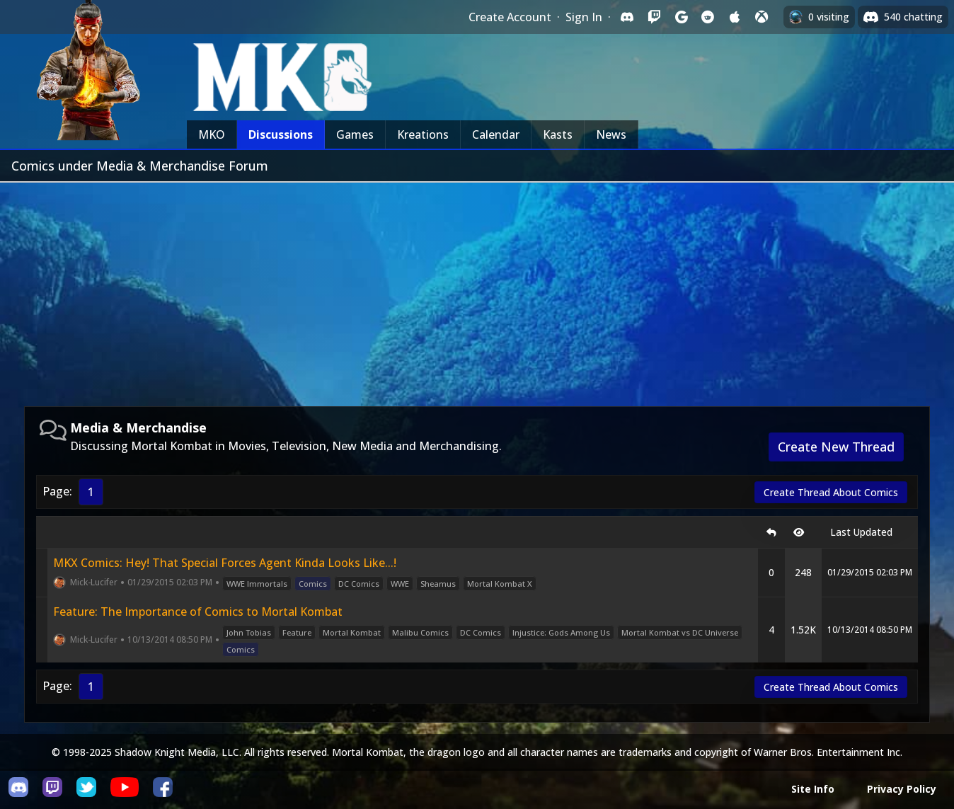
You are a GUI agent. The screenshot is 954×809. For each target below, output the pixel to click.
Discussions (280, 134)
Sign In (583, 17)
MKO (211, 134)
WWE (400, 583)
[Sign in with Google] (680, 17)
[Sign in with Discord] (627, 17)
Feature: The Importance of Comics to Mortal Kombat (198, 611)
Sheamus (438, 583)
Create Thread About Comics (831, 492)
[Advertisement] (477, 289)
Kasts (558, 134)
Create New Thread (836, 446)
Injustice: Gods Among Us (561, 632)
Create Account (510, 17)
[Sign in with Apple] (734, 17)
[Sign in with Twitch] (654, 17)
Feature (296, 632)
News (611, 134)
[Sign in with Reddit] (707, 17)
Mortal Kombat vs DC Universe (679, 632)
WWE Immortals (256, 583)
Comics (313, 583)
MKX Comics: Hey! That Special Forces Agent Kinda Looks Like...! (224, 562)
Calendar (495, 134)
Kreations (423, 134)
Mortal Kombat (352, 632)
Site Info (812, 789)
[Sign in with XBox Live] (761, 17)
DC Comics (358, 583)
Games (355, 134)
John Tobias (248, 632)
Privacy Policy (901, 789)
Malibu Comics (420, 632)
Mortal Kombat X (499, 583)
